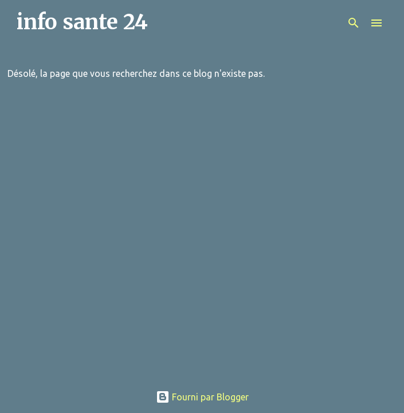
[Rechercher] (353, 23)
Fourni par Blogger (202, 397)
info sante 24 (82, 22)
